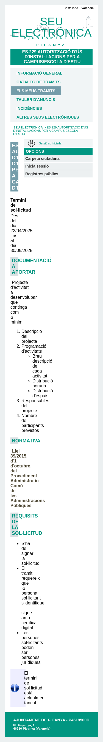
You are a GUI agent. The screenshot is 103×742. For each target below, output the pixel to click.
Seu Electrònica (28, 127)
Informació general (39, 73)
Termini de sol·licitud (14, 205)
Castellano (70, 8)
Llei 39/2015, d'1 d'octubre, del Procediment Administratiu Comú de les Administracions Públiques (27, 478)
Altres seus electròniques (47, 117)
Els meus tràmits (35, 91)
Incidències (29, 108)
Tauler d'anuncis (35, 99)
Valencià (87, 8)
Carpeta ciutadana (42, 158)
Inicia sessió (37, 166)
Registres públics (41, 174)
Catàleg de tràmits (38, 82)
